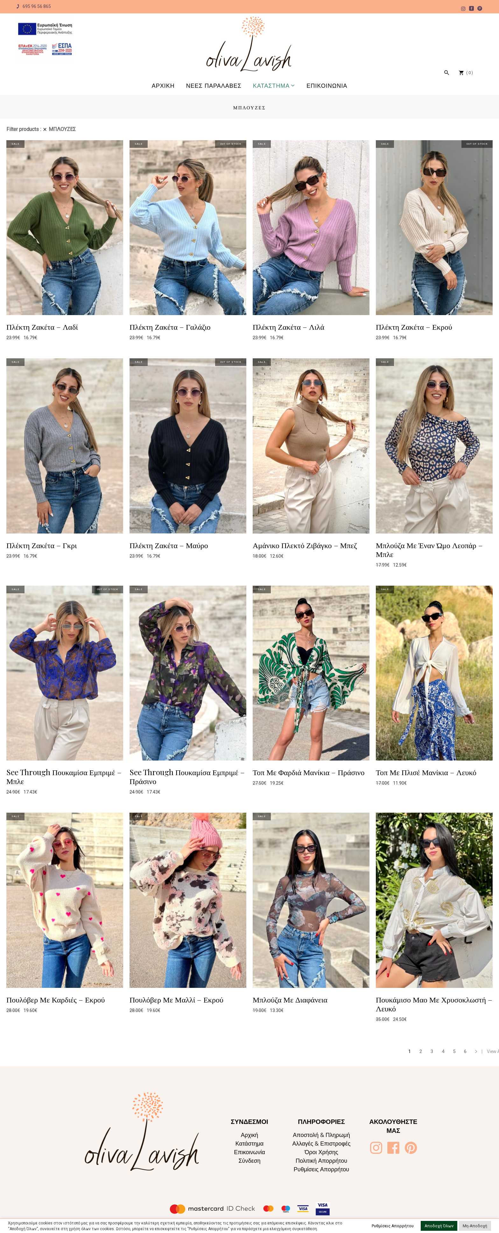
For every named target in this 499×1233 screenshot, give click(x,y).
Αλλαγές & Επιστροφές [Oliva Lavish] (321, 1143)
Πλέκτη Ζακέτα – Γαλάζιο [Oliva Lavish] (170, 326)
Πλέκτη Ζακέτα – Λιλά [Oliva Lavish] (288, 326)
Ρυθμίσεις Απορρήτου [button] (393, 1225)
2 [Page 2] (420, 1051)
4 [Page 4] (443, 1051)
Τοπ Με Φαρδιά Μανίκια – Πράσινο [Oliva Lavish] (308, 772)
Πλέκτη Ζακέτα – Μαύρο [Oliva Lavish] (169, 545)
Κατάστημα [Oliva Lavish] (249, 1143)
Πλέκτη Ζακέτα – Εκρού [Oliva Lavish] (414, 326)
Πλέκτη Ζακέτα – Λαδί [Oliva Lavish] (42, 326)
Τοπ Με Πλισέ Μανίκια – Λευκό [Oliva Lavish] (426, 772)
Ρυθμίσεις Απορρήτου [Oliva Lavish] (321, 1169)
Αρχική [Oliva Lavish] (249, 1135)
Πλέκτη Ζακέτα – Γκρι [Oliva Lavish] (41, 545)
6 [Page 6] (465, 1051)
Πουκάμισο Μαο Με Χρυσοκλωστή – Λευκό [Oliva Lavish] (434, 1003)
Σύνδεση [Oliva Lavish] (249, 1160)
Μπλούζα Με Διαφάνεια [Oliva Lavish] (290, 999)
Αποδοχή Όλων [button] (439, 1225)
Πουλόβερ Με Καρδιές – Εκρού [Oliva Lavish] (55, 999)
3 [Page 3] (432, 1051)
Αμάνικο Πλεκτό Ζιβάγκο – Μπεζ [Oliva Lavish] (305, 545)
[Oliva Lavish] (45, 38)
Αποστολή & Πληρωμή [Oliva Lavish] (321, 1135)
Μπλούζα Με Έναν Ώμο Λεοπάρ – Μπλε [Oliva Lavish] (429, 549)
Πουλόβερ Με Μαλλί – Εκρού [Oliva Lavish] (176, 999)
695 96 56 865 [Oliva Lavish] (33, 6)
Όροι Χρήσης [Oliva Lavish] (321, 1152)
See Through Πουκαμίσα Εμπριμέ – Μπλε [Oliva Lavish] (64, 776)
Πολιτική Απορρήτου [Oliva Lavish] (321, 1160)
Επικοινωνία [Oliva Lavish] (249, 1152)
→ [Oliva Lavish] (476, 1051)
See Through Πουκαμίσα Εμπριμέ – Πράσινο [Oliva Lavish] (187, 776)
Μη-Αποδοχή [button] (475, 1225)
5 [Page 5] (454, 1051)
